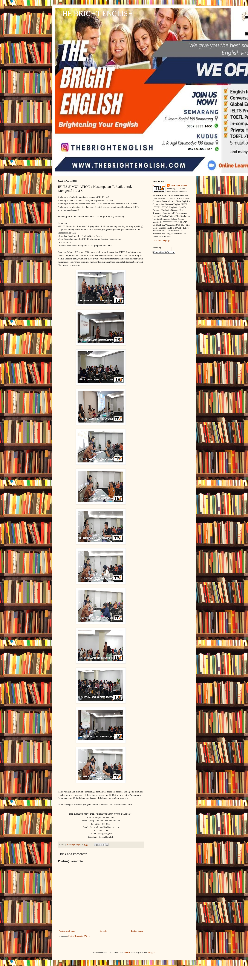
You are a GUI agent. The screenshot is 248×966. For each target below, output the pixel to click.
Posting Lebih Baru (67, 931)
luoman (127, 952)
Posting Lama (137, 931)
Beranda (103, 931)
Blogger (151, 952)
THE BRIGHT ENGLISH (95, 13)
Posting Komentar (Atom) (79, 936)
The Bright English (178, 185)
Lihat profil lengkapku (162, 241)
